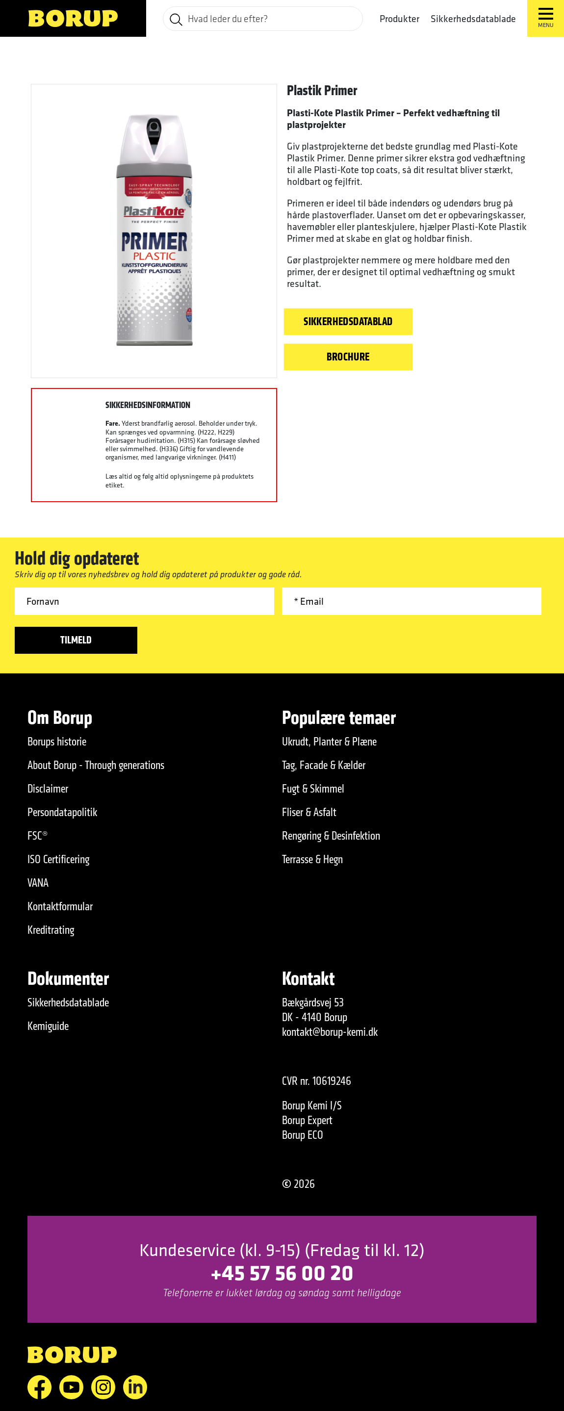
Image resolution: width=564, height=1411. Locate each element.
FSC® (37, 835)
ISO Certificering (58, 859)
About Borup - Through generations (95, 765)
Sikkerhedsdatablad (348, 321)
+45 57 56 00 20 (282, 1272)
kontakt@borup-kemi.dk (330, 1032)
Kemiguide (48, 1026)
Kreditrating (50, 930)
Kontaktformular (60, 906)
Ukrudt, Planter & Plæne (329, 741)
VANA (38, 882)
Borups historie (56, 741)
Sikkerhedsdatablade (473, 18)
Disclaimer (47, 788)
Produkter (399, 19)
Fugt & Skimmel (313, 788)
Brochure (348, 356)
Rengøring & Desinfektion (331, 835)
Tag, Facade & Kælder (323, 765)
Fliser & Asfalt (309, 812)
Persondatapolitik (62, 812)
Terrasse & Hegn (312, 859)
